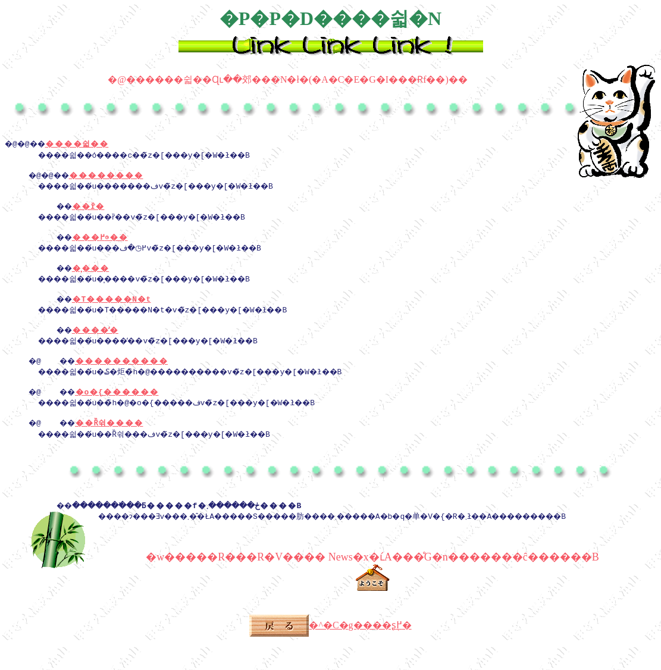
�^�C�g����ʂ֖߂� (330, 654)
